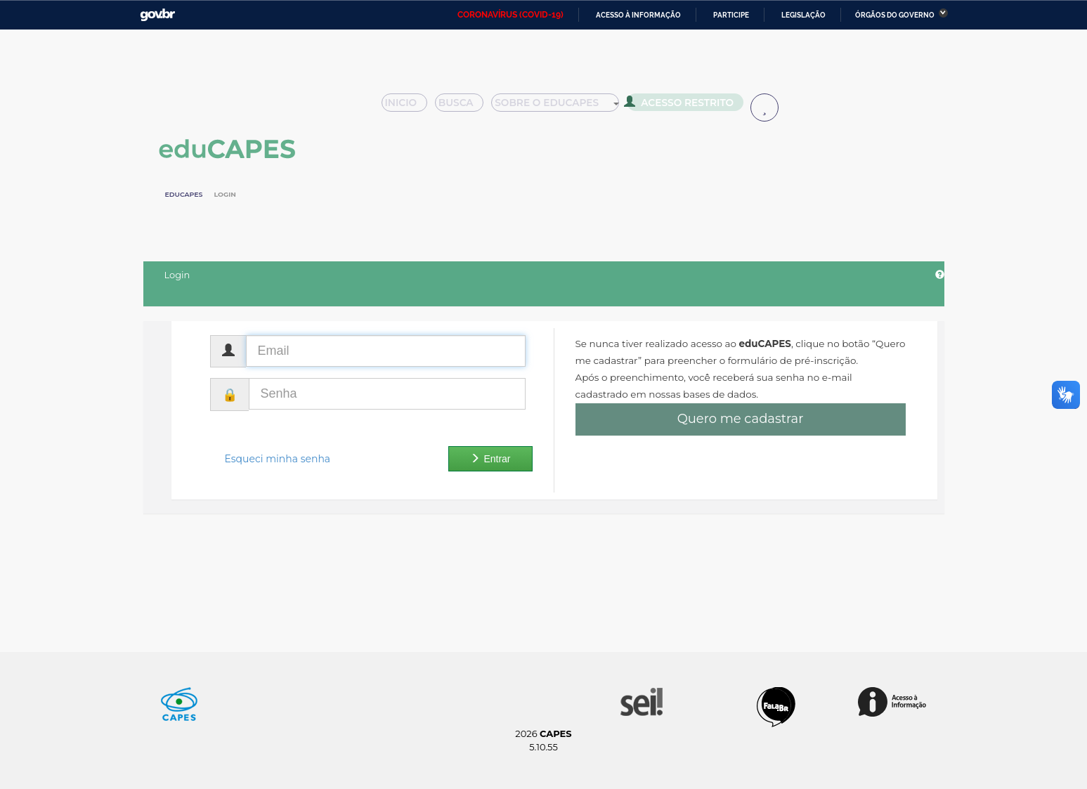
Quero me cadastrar (740, 418)
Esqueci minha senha (278, 458)
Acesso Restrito (684, 105)
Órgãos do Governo (895, 15)
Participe (731, 15)
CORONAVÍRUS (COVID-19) (510, 15)
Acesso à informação (638, 15)
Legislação (803, 15)
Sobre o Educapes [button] (562, 107)
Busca (464, 107)
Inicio (408, 107)
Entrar (490, 458)
